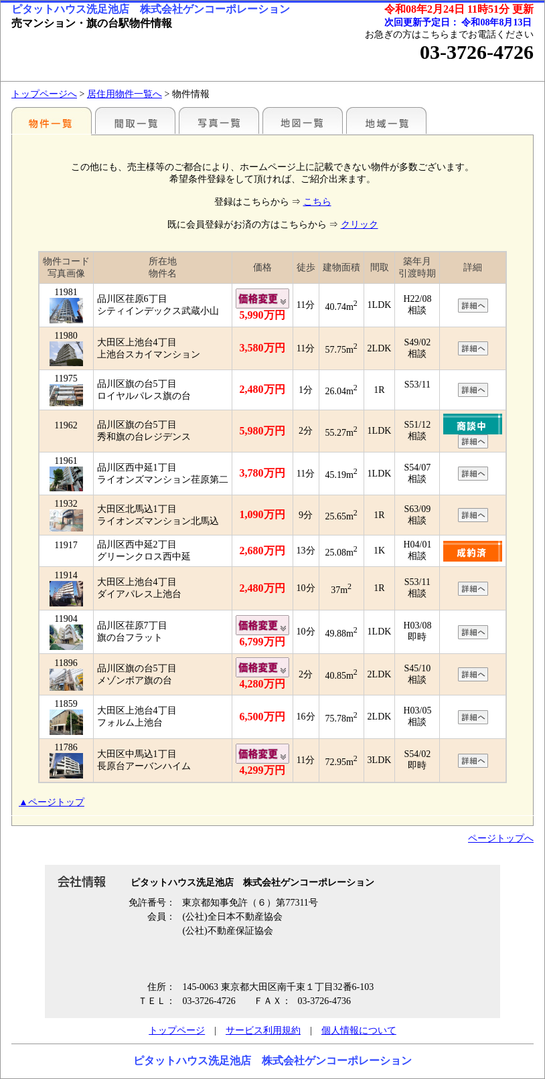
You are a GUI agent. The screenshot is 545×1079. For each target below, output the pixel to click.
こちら (317, 202)
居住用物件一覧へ (124, 94)
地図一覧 (302, 120)
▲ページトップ (51, 802)
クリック (359, 225)
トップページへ (44, 94)
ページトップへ (501, 838)
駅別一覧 (51, 120)
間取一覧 (135, 120)
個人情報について (358, 1030)
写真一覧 (219, 120)
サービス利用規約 (263, 1030)
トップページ (177, 1030)
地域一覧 (386, 120)
